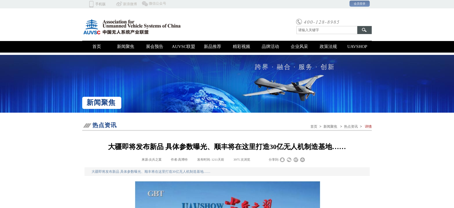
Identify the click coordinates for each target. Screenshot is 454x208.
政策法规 (328, 46)
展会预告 (154, 46)
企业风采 (299, 46)
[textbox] (326, 30)
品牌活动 (270, 46)
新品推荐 (212, 46)
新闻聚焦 (125, 46)
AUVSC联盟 (183, 46)
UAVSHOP (357, 46)
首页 (96, 46)
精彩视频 (241, 46)
